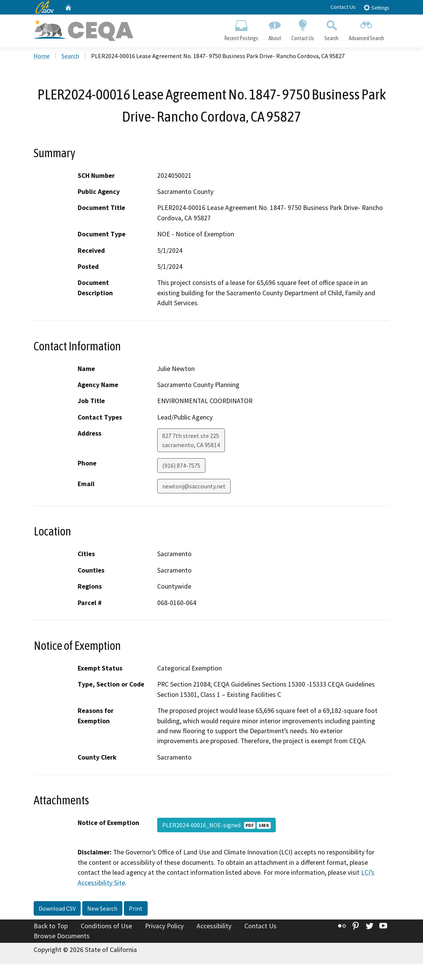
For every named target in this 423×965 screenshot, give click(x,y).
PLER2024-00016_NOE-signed (216, 826)
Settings (376, 7)
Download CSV (57, 909)
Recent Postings (241, 29)
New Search (102, 909)
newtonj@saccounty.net (194, 487)
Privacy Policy (164, 927)
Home (42, 57)
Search (331, 29)
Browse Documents (61, 936)
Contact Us (343, 6)
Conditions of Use (106, 927)
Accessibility (214, 927)
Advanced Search (366, 29)
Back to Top (51, 927)
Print (136, 909)
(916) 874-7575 (181, 466)
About (275, 29)
